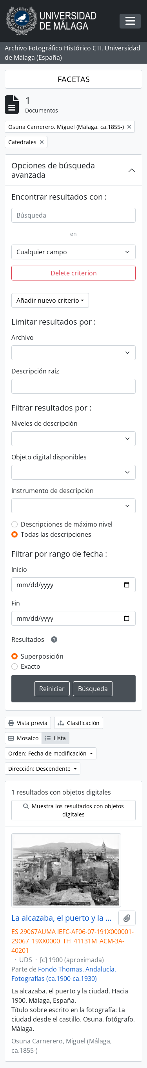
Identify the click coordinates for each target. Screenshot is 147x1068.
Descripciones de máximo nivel (67, 524)
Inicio (19, 569)
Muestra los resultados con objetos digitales (73, 810)
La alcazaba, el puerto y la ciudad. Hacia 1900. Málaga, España (63, 918)
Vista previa (27, 723)
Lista (55, 738)
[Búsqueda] (73, 215)
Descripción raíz (35, 371)
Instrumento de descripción (52, 490)
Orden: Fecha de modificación (48, 753)
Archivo (22, 337)
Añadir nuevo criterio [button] (47, 300)
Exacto (30, 666)
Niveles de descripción (44, 423)
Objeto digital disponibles (49, 457)
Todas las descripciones (56, 534)
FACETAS (74, 79)
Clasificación (79, 723)
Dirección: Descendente (40, 768)
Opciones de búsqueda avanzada (53, 170)
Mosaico (23, 738)
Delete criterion (74, 273)
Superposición (42, 656)
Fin (15, 603)
